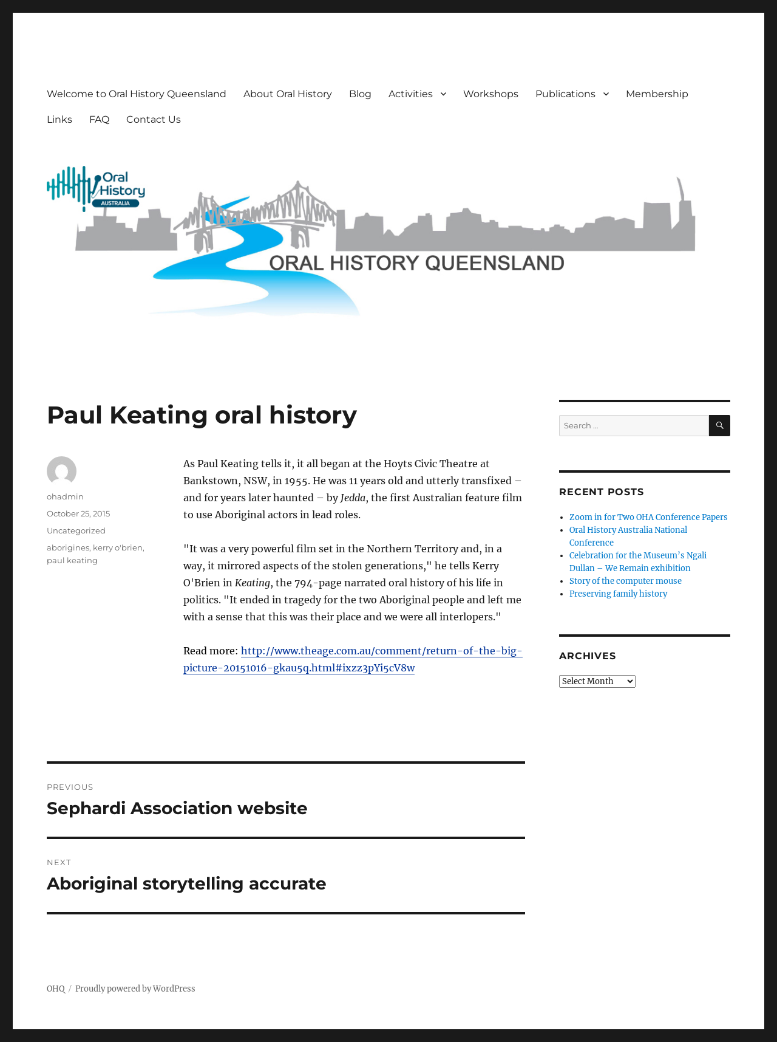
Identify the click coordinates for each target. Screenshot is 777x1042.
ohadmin (65, 496)
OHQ (55, 989)
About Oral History (287, 94)
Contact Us (153, 119)
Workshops (490, 94)
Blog (360, 94)
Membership (657, 94)
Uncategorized (76, 530)
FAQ (99, 119)
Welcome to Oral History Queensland (136, 94)
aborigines (68, 547)
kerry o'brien (118, 547)
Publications (565, 94)
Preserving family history (618, 594)
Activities (410, 94)
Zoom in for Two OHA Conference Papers (648, 517)
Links (59, 119)
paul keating (72, 560)
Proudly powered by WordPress (135, 989)
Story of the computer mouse (625, 581)
